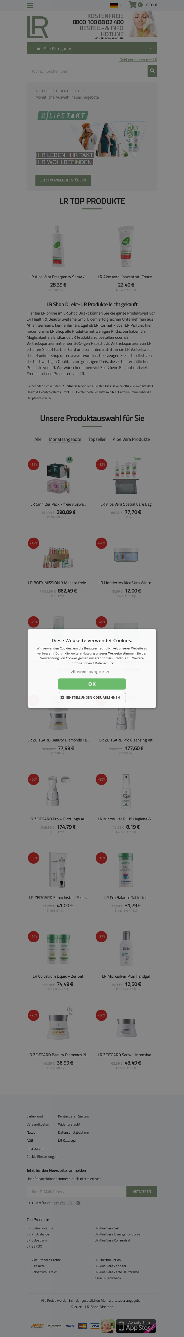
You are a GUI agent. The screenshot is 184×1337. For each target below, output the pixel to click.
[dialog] (92, 668)
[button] (92, 672)
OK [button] (92, 683)
